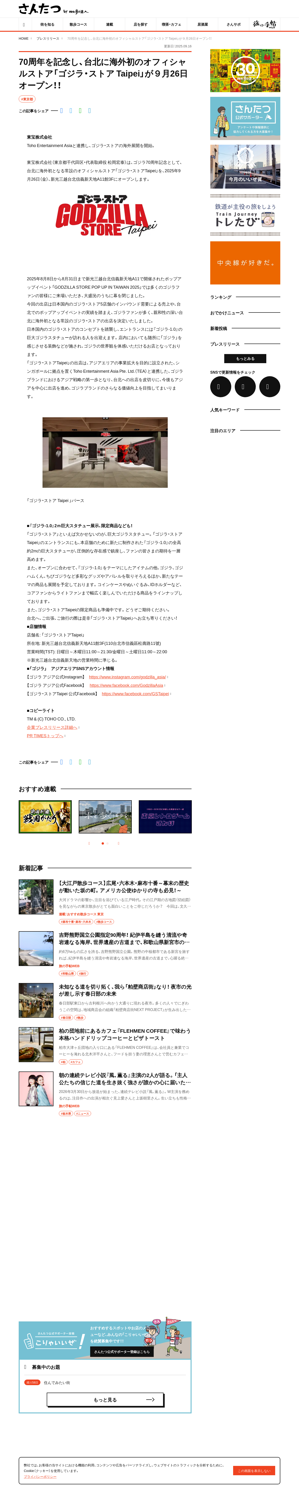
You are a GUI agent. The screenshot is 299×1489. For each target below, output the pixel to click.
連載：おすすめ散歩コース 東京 (81, 914)
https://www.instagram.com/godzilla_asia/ (127, 677)
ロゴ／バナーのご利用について (249, 1418)
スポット (178, 1401)
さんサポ (178, 1390)
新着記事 (124, 1379)
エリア (176, 1423)
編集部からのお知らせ (242, 1399)
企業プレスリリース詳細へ (52, 727)
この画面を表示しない (254, 1470)
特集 (120, 1401)
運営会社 (232, 1408)
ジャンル (124, 1433)
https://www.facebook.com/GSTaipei (135, 693)
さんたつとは (236, 1379)
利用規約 (232, 1428)
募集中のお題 (182, 1379)
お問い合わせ (236, 1447)
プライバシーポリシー (242, 1437)
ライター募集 (236, 1389)
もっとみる (245, 358)
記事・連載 (125, 1390)
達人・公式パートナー (189, 1412)
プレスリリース (47, 38)
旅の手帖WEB (69, 965)
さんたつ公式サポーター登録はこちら (122, 1182)
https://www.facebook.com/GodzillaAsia (126, 685)
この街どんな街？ (131, 1412)
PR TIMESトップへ (45, 735)
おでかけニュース (132, 1423)
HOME (23, 38)
